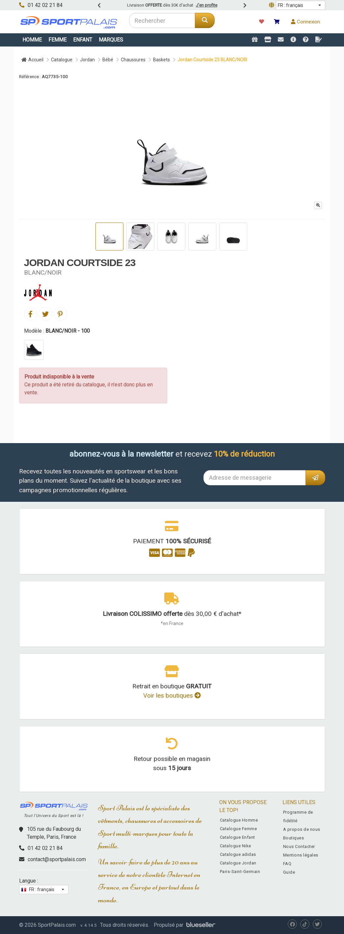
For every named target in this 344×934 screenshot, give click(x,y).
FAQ (287, 863)
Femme (57, 40)
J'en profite (206, 5)
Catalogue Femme (238, 828)
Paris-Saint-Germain (240, 871)
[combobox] (162, 20)
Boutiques (293, 837)
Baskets (161, 59)
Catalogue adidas (238, 854)
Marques (111, 40)
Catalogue (61, 59)
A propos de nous (301, 829)
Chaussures (133, 59)
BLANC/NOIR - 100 (67, 331)
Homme (32, 40)
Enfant (82, 40)
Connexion (305, 22)
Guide (289, 872)
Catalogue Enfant (237, 837)
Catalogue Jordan (238, 862)
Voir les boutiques (172, 695)
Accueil (32, 59)
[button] (300, 5)
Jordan (87, 59)
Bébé (107, 59)
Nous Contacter (299, 846)
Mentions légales (300, 855)
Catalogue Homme (239, 820)
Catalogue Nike (235, 845)
